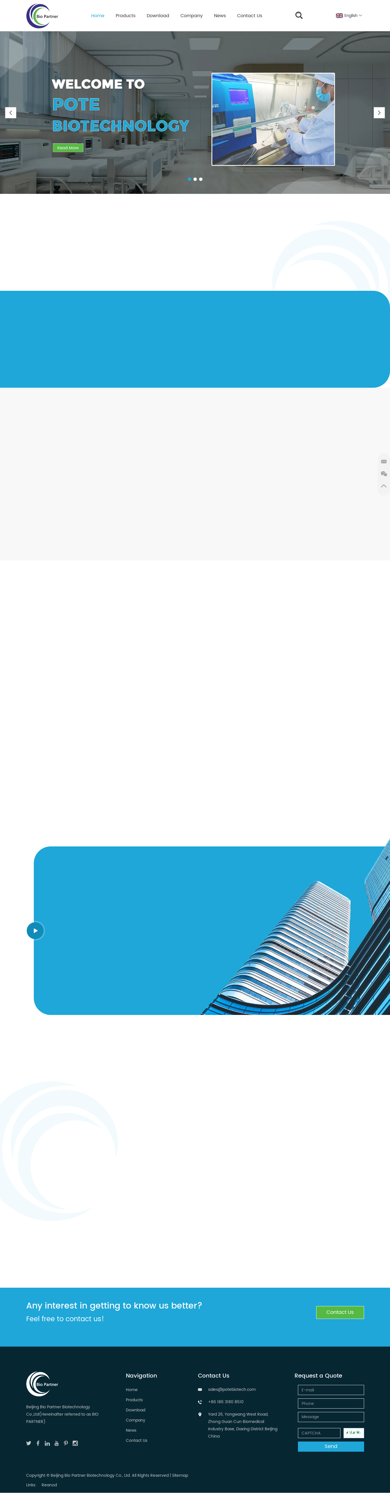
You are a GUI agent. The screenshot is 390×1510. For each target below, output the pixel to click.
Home (97, 15)
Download (158, 15)
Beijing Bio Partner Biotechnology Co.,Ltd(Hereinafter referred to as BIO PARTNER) (62, 1414)
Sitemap (180, 1475)
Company (191, 15)
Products (125, 15)
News (220, 15)
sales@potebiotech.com (232, 1389)
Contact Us (249, 15)
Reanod (49, 1485)
